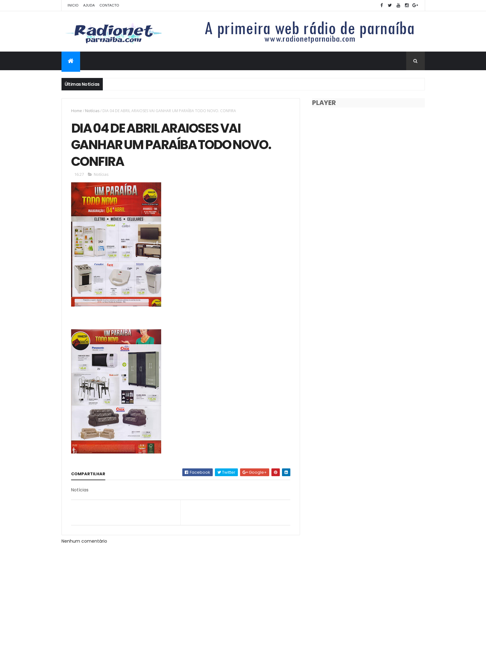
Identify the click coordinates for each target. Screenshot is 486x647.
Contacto (109, 5)
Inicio (73, 5)
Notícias (92, 110)
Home (76, 110)
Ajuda (89, 5)
